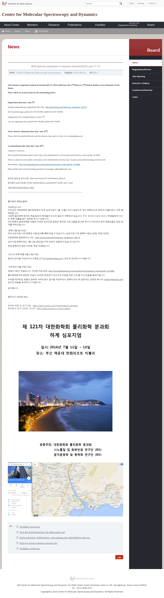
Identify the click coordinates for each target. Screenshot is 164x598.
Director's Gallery (141, 83)
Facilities (100, 25)
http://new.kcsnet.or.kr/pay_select (21, 187)
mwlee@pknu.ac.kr (55, 258)
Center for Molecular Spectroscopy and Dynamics (49, 14)
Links (135, 97)
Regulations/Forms (141, 69)
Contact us (152, 3)
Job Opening (138, 76)
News (27, 31)
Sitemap (141, 3)
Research (54, 25)
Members (32, 25)
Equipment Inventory (127, 25)
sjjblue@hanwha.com (113, 279)
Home (131, 3)
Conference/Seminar (142, 90)
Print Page (43, 31)
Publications (75, 25)
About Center (11, 25)
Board (151, 25)
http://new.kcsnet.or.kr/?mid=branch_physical (55, 305)
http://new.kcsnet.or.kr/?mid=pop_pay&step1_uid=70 (57, 237)
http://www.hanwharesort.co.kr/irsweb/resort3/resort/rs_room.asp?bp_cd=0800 (81, 271)
